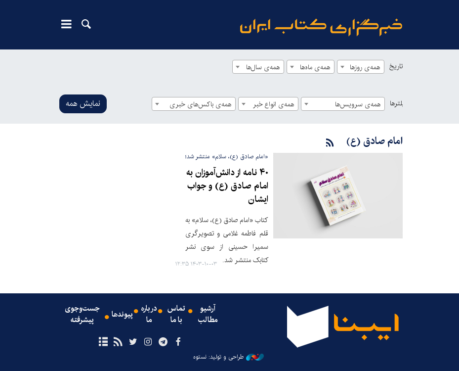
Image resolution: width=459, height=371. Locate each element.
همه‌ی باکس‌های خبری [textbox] (200, 104)
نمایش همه (83, 103)
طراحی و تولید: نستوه (228, 356)
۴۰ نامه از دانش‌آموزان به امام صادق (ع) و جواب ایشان (228, 186)
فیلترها (399, 103)
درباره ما (149, 314)
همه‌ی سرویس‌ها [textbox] (357, 104)
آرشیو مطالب (208, 314)
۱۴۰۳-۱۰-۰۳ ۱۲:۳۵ (196, 264)
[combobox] (360, 67)
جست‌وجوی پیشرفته (82, 314)
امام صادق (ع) (374, 141)
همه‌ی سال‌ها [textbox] (263, 67)
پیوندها (122, 315)
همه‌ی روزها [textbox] (365, 67)
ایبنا (321, 27)
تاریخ (396, 66)
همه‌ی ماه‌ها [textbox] (315, 67)
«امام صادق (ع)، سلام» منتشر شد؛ (226, 156)
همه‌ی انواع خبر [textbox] (273, 104)
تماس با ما (176, 314)
